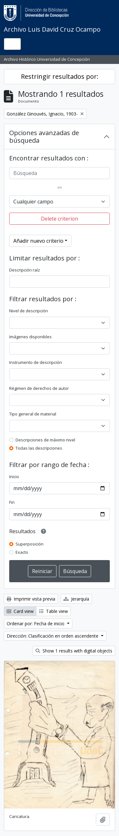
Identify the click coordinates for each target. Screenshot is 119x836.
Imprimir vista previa (31, 599)
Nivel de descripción (28, 311)
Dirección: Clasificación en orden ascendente (53, 636)
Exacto (22, 552)
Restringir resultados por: (59, 76)
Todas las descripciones (39, 448)
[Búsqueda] (59, 173)
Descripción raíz (24, 270)
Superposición (29, 544)
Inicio (14, 476)
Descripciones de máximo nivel (45, 440)
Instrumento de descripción (35, 362)
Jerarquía (76, 599)
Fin (12, 502)
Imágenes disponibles (30, 337)
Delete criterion (59, 218)
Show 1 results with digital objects (74, 651)
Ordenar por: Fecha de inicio (36, 624)
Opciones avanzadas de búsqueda (44, 136)
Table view (53, 611)
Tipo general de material (32, 414)
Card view (20, 611)
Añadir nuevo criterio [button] (38, 240)
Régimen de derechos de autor (39, 388)
